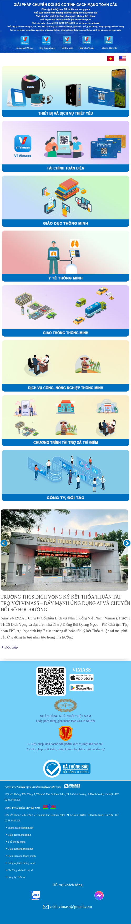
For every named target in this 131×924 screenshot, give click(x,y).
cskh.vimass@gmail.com (67, 906)
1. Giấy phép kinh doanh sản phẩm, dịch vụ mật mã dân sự (64, 744)
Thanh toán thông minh (19, 827)
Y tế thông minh (16, 841)
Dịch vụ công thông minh (21, 855)
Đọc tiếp (10, 647)
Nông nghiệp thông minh (20, 863)
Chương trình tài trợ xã (19, 870)
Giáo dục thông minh (18, 834)
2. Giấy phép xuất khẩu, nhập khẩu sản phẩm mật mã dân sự (65, 749)
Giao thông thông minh (19, 848)
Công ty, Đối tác (16, 877)
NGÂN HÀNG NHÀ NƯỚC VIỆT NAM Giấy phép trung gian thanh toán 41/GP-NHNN (65, 719)
